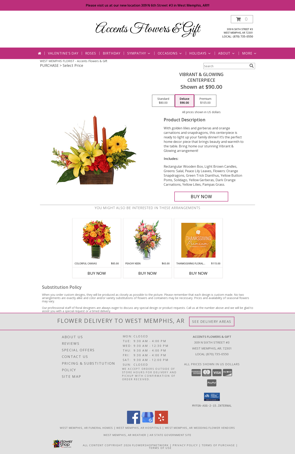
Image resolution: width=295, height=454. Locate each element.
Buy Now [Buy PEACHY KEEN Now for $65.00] (147, 273)
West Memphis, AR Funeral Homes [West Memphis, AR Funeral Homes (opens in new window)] (86, 427)
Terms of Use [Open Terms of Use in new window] (160, 447)
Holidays (200, 53)
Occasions (170, 53)
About (226, 53)
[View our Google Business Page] (147, 422)
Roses (90, 53)
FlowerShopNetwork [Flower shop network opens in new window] (150, 445)
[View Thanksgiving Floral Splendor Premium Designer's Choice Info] (198, 240)
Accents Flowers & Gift (147, 29)
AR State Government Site (170, 435)
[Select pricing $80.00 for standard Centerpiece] (163, 101)
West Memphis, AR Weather (124, 435)
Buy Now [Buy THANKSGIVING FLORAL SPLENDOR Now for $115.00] (198, 273)
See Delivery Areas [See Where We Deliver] (211, 321)
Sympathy (139, 53)
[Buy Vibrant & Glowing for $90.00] (201, 196)
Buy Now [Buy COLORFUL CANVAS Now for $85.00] (96, 273)
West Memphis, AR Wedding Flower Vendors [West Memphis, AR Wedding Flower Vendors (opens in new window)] (200, 427)
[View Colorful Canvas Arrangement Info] (97, 240)
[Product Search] (225, 66)
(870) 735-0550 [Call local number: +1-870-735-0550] (243, 36)
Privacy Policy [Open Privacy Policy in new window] (185, 445)
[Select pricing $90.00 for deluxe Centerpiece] (184, 101)
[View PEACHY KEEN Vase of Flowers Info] (147, 240)
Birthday (111, 53)
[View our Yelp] (161, 422)
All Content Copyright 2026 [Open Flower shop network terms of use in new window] (107, 445)
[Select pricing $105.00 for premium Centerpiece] (205, 101)
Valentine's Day (63, 53)
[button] (242, 19)
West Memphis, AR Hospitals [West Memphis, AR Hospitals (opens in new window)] (138, 427)
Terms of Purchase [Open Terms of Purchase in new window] (218, 445)
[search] (251, 66)
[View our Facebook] (133, 422)
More (249, 53)
